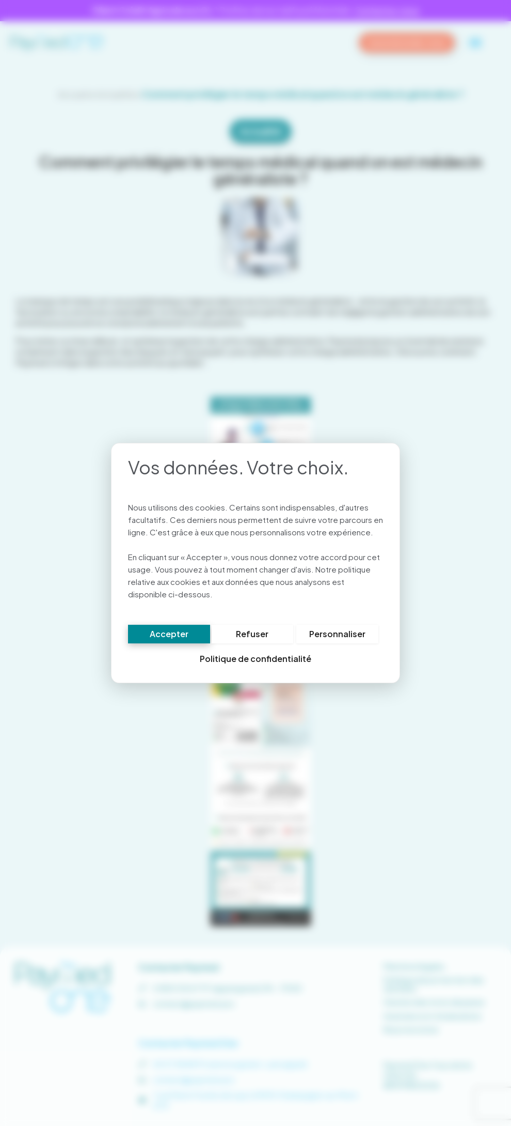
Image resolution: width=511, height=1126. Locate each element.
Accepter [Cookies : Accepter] (169, 635)
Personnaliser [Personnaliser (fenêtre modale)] (337, 635)
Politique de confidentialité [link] (255, 660)
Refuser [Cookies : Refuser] (252, 635)
